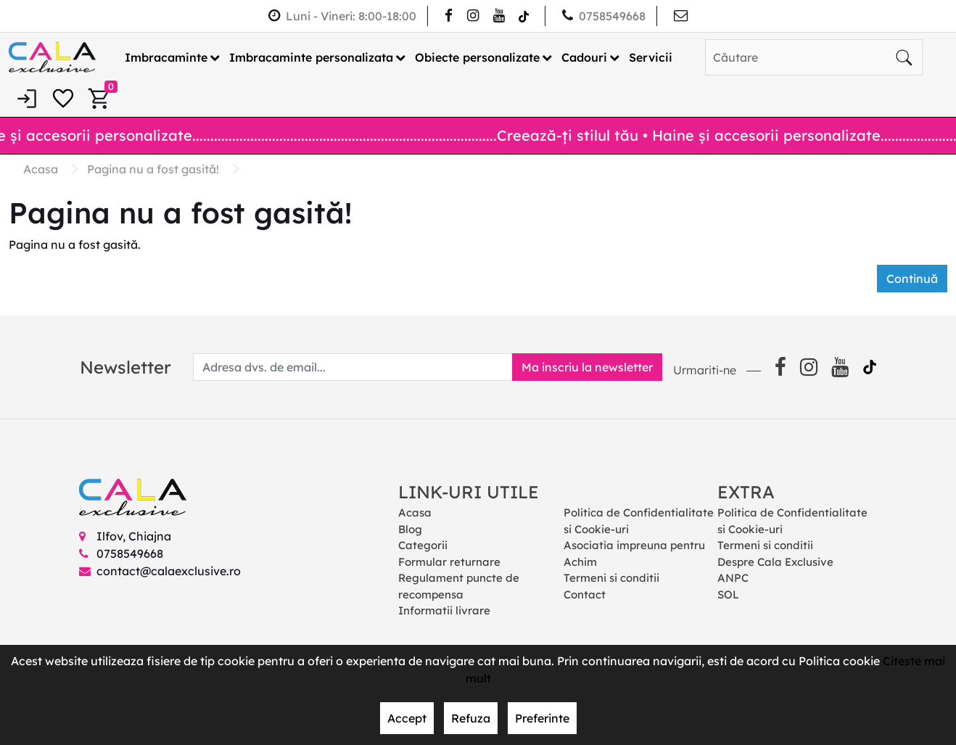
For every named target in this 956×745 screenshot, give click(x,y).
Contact (585, 594)
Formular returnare (449, 562)
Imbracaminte (166, 57)
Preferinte (542, 718)
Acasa (415, 512)
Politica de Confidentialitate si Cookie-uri (639, 521)
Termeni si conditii (611, 578)
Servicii (650, 57)
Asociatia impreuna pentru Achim (634, 553)
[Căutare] (904, 57)
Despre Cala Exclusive (775, 562)
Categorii (423, 545)
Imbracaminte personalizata (311, 57)
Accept (407, 718)
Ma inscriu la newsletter (587, 367)
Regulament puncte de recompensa (458, 586)
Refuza (470, 718)
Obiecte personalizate (477, 57)
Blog (410, 529)
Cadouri (584, 57)
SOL (728, 594)
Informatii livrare (444, 610)
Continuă (912, 278)
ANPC (733, 578)
